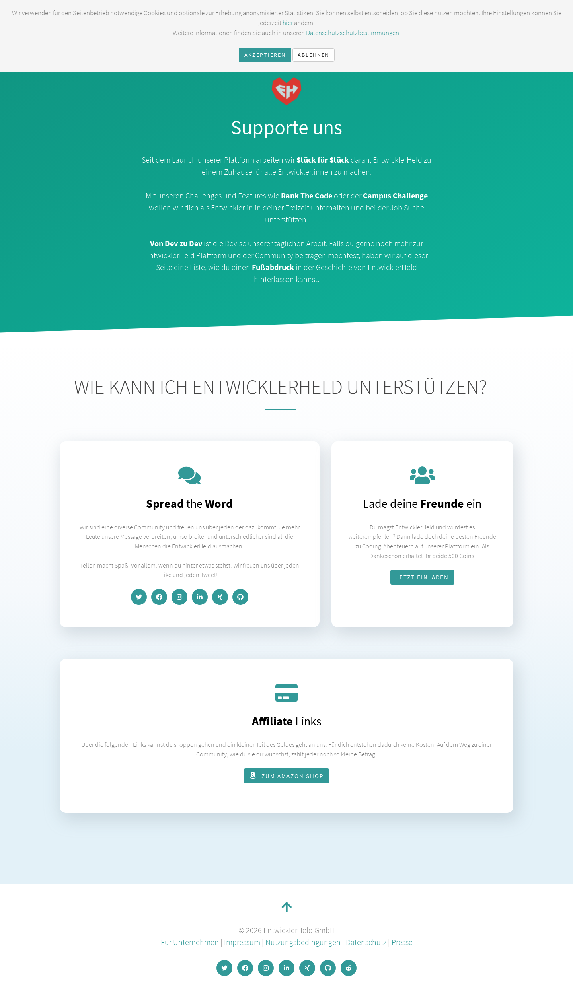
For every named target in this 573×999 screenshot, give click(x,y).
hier (288, 23)
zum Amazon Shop (286, 776)
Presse (402, 942)
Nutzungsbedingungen (303, 942)
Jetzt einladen (422, 577)
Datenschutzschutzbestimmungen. (353, 33)
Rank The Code (306, 196)
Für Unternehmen (190, 942)
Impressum (242, 942)
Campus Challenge (395, 196)
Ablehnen (313, 54)
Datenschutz (366, 942)
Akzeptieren (265, 54)
